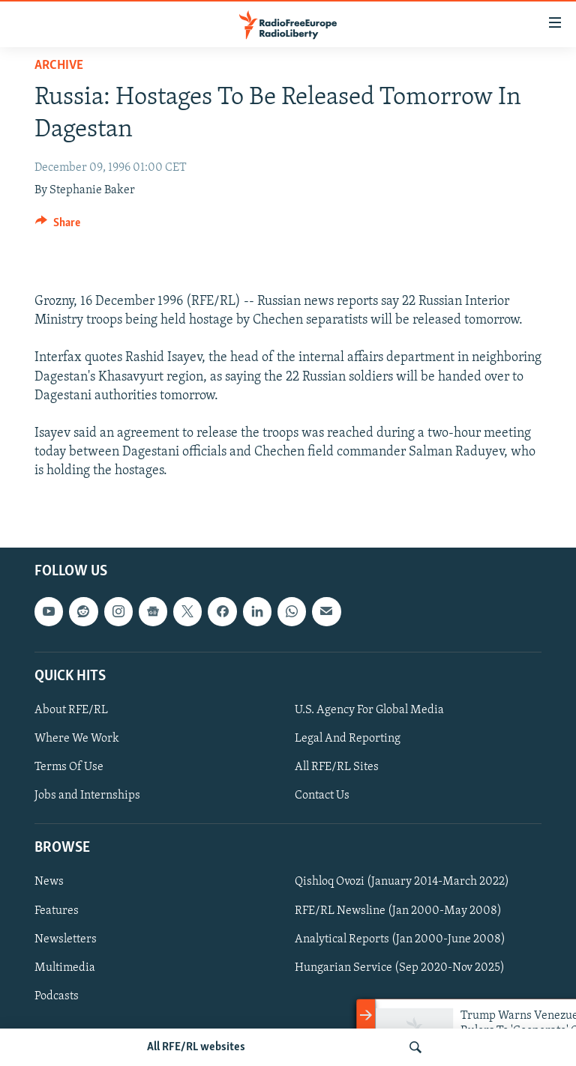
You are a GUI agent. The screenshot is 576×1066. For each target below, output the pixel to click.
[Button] (57, 226)
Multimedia (64, 967)
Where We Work (76, 739)
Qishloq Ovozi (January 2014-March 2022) (402, 882)
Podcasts (56, 996)
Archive (58, 65)
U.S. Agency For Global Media (369, 710)
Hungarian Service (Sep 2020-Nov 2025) (400, 967)
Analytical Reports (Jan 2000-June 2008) (400, 939)
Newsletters (65, 939)
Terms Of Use (69, 767)
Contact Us (322, 796)
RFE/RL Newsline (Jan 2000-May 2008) (398, 910)
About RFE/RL (71, 710)
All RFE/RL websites (196, 1047)
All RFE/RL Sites (337, 767)
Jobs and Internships (87, 796)
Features (56, 910)
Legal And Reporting (347, 739)
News (49, 882)
